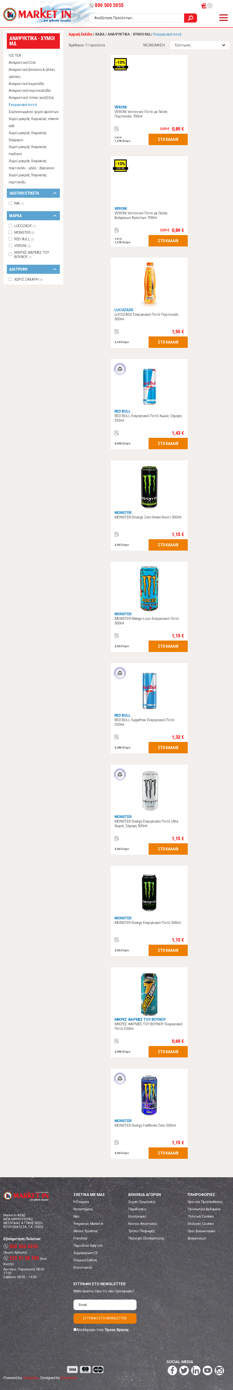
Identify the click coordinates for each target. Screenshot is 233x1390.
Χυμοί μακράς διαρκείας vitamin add (33, 122)
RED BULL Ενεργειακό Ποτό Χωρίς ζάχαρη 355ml (148, 418)
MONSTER (123, 512)
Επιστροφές (137, 1216)
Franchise (80, 1238)
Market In (37, 15)
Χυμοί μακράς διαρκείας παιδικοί (28, 150)
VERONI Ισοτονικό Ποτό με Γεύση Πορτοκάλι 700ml (140, 114)
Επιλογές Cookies (201, 1224)
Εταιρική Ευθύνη (85, 1260)
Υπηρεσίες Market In (88, 1224)
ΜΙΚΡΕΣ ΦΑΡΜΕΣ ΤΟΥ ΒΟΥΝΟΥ (140, 1019)
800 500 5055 (106, 5)
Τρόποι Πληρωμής (141, 1231)
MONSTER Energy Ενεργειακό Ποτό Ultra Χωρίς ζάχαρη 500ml (146, 823)
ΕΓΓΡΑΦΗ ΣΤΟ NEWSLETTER (105, 1318)
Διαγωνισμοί (197, 1238)
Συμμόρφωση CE (85, 1253)
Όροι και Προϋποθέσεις (205, 1202)
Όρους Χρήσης (117, 1330)
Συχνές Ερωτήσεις (142, 1202)
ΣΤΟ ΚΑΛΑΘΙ (168, 139)
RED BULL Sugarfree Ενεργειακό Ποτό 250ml (144, 722)
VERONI (120, 107)
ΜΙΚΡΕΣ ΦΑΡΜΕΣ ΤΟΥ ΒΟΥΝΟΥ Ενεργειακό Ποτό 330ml (148, 1026)
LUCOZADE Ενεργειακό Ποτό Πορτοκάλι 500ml (146, 316)
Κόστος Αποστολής (142, 1224)
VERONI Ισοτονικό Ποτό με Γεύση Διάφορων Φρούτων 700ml (140, 215)
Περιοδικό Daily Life (88, 1246)
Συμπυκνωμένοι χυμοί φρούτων (33, 112)
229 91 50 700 (21, 1258)
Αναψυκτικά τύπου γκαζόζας (31, 97)
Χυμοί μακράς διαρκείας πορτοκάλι (28, 178)
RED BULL (122, 411)
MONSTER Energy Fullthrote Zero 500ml (145, 1125)
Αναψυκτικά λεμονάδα (26, 84)
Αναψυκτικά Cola (22, 62)
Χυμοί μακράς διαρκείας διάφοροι (28, 136)
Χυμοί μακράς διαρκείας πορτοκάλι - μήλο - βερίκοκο (31, 164)
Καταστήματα (82, 1209)
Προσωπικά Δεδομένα (204, 1209)
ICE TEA (15, 55)
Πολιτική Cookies (201, 1216)
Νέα (76, 1216)
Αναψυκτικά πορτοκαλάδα (30, 90)
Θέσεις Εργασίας (85, 1231)
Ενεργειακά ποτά (23, 105)
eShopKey (30, 1378)
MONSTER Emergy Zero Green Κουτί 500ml (147, 517)
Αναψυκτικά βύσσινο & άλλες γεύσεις (32, 73)
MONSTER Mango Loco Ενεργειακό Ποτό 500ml (146, 620)
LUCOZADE (123, 310)
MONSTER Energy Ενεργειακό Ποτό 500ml (147, 923)
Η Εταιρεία (81, 1202)
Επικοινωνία (82, 1267)
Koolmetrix (69, 1378)
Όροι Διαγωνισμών (201, 1231)
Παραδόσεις (137, 1209)
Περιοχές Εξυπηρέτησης (146, 1238)
